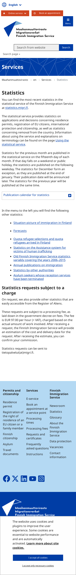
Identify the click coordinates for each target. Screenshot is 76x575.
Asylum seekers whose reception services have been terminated (41, 277)
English (15, 5)
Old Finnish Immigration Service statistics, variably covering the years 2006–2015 (42, 258)
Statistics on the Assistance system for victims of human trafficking (39, 249)
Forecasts (20, 231)
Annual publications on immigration (38, 265)
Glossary (56, 417)
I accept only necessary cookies (38, 565)
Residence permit (10, 404)
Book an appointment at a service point (37, 408)
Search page (10, 54)
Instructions (34, 454)
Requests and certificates (35, 436)
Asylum (8, 444)
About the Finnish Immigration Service (58, 429)
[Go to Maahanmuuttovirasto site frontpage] (29, 29)
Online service (18, 13)
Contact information (58, 455)
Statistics (56, 412)
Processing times (34, 420)
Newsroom (57, 406)
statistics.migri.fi (17, 108)
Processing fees (37, 428)
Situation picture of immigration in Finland (42, 223)
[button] (38, 196)
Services (47, 79)
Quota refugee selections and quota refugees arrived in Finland (38, 241)
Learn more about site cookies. (36, 545)
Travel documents (11, 452)
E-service (32, 399)
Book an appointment (49, 13)
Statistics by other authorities (33, 270)
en (35, 79)
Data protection (60, 441)
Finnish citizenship (10, 436)
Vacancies (56, 447)
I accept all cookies (38, 557)
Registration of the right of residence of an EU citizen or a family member (13, 420)
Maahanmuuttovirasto (15, 79)
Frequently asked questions (37, 446)
